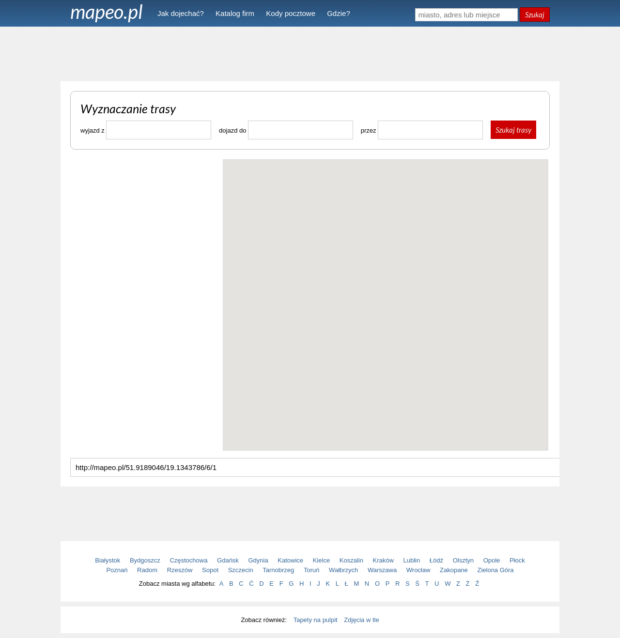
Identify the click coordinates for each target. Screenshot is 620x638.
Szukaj (534, 14)
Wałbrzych (343, 570)
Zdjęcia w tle (361, 619)
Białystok (107, 560)
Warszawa (382, 570)
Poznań (116, 570)
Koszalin (351, 560)
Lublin (411, 560)
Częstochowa (188, 560)
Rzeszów (180, 570)
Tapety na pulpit (316, 619)
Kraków (383, 560)
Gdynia (258, 560)
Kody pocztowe (290, 13)
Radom (147, 570)
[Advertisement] (310, 53)
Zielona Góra (495, 570)
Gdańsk (228, 560)
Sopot (210, 570)
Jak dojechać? (180, 13)
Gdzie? (338, 13)
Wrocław (418, 570)
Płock (517, 560)
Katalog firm (235, 13)
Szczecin (240, 570)
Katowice (290, 560)
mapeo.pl (106, 11)
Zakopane (454, 570)
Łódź (436, 560)
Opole (491, 560)
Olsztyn (463, 560)
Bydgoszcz (145, 560)
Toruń (312, 570)
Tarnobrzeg (278, 570)
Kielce (321, 560)
